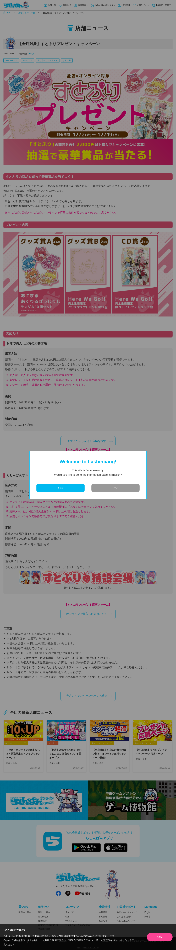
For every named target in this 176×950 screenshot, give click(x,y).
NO (115, 487)
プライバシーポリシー (117, 940)
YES (60, 487)
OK (159, 937)
